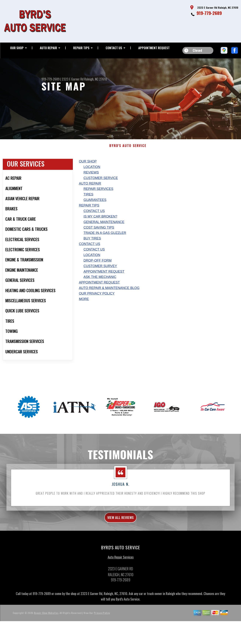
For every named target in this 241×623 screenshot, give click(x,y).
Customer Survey (100, 269)
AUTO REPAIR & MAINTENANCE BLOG (109, 291)
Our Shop (17, 48)
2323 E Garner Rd (73, 79)
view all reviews (120, 522)
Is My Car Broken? (100, 220)
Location (92, 170)
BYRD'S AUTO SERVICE (127, 149)
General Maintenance (104, 225)
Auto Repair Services (120, 562)
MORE (84, 302)
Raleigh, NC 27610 (95, 79)
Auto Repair (48, 48)
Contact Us (114, 48)
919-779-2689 (209, 13)
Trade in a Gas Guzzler (105, 236)
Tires (88, 198)
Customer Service (101, 181)
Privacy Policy (102, 618)
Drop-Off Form (98, 264)
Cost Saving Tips (99, 231)
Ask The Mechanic (100, 280)
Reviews (91, 176)
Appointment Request (154, 48)
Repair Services (98, 192)
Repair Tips (81, 48)
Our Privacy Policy (97, 297)
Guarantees (95, 203)
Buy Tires (92, 242)
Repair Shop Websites (46, 618)
